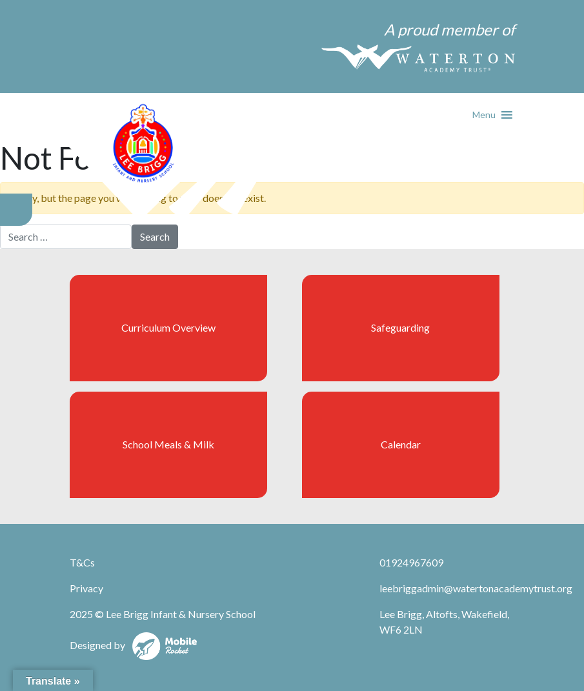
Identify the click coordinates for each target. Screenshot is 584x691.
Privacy (86, 588)
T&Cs (82, 562)
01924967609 (411, 562)
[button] (484, 115)
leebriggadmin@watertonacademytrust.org (475, 588)
